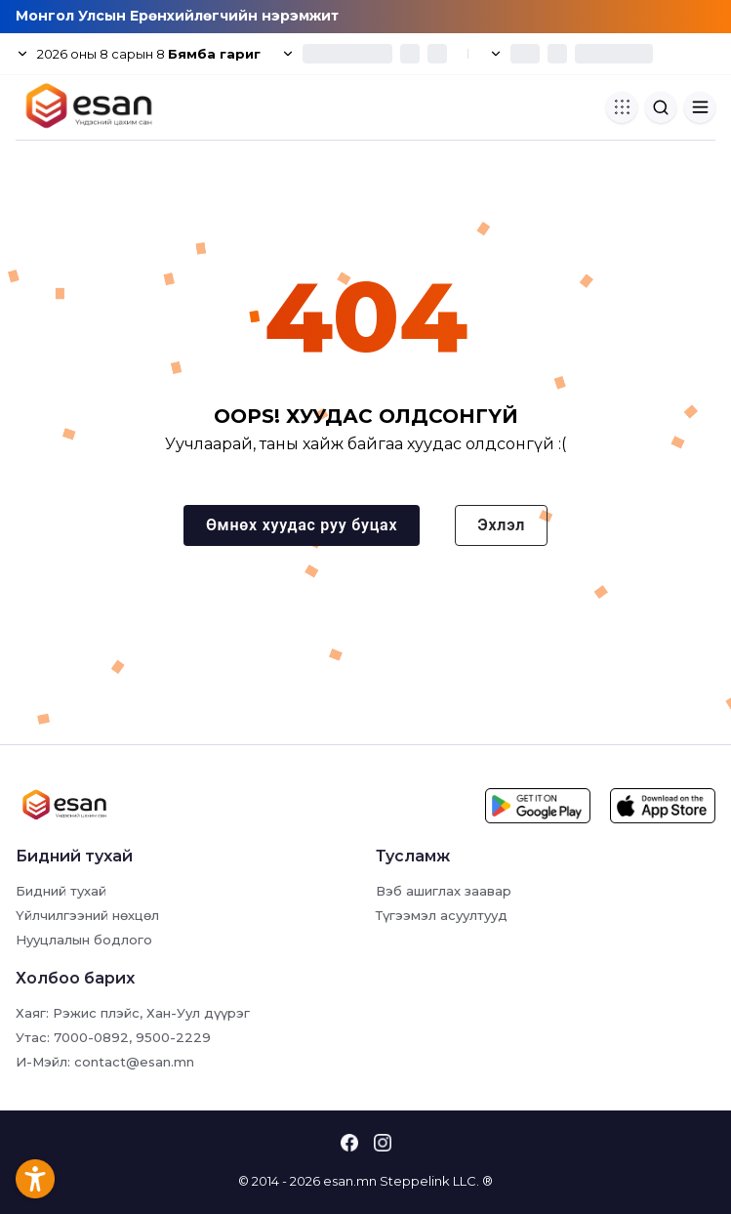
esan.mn (350, 1181)
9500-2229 (173, 1037)
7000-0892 (91, 1037)
